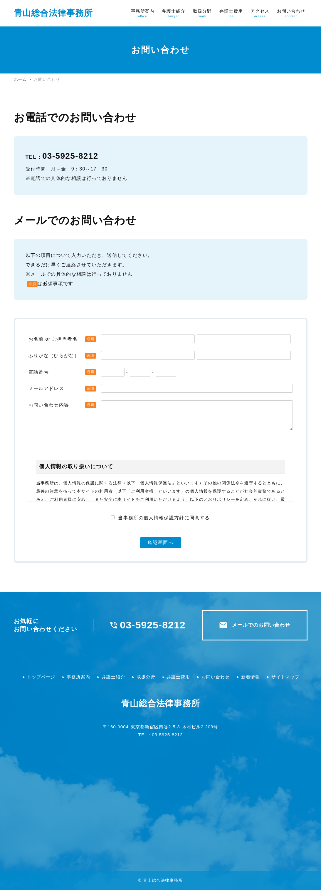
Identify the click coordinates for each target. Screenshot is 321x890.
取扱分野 (146, 676)
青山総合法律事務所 (53, 13)
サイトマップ (285, 676)
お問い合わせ (215, 676)
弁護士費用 (178, 676)
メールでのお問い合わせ (254, 625)
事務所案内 (78, 676)
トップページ (41, 676)
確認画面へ (161, 542)
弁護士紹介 (113, 676)
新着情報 (250, 676)
